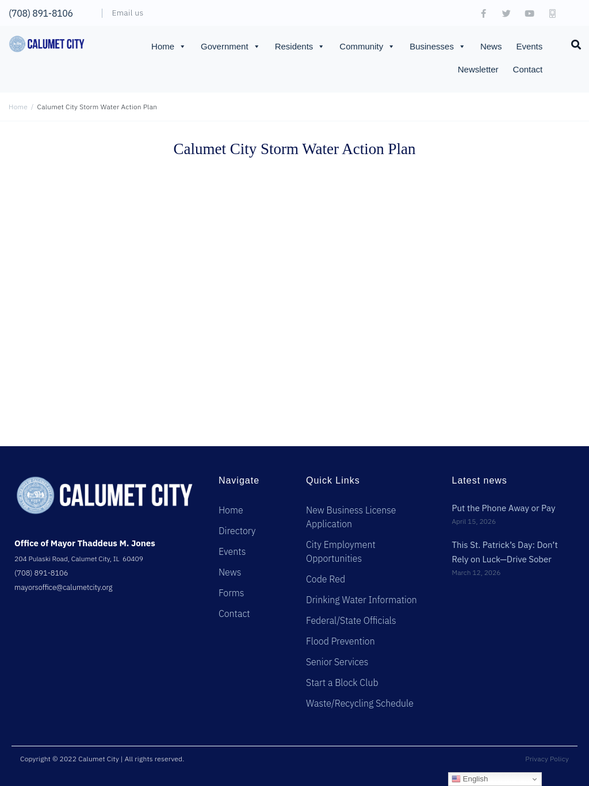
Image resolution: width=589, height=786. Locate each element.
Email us (128, 12)
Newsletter (478, 69)
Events (529, 46)
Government (231, 46)
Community (367, 46)
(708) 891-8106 (41, 13)
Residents (300, 46)
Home (168, 46)
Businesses (438, 46)
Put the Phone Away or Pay (503, 508)
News (491, 46)
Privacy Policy (547, 758)
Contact (528, 69)
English (470, 779)
